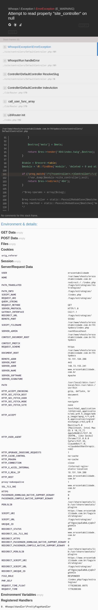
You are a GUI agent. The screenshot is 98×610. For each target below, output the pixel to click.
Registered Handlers (17, 600)
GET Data (8, 232)
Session (7, 261)
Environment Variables (18, 594)
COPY (84, 25)
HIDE (12, 32)
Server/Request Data (17, 267)
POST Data (9, 238)
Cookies (7, 249)
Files (4, 244)
